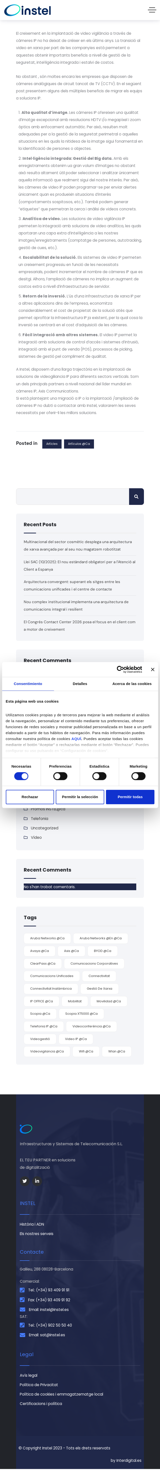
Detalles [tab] (80, 684)
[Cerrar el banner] (152, 669)
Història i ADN (32, 1224)
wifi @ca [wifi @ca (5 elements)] (86, 1052)
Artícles (52, 444)
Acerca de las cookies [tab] (132, 684)
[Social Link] (25, 1182)
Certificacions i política (41, 1404)
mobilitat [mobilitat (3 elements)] (75, 1001)
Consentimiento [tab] (28, 684)
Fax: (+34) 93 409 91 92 (49, 1300)
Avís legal (28, 1376)
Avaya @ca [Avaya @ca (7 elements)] (39, 951)
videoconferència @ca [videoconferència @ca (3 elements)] (91, 1026)
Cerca (136, 496)
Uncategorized (44, 828)
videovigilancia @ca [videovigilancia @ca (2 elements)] (47, 1052)
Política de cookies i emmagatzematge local (61, 1395)
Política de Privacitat (39, 1385)
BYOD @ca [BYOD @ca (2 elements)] (102, 951)
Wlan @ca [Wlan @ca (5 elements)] (116, 1052)
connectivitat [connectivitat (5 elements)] (99, 976)
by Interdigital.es (126, 1461)
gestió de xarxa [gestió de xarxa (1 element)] (99, 989)
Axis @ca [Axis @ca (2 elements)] (71, 951)
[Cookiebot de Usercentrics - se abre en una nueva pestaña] (120, 669)
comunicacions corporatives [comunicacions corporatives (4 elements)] (94, 964)
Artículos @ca (79, 444)
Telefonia (39, 819)
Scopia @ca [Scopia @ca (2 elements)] (40, 1014)
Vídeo (36, 838)
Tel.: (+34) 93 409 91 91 (48, 1290)
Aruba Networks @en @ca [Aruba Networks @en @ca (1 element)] (101, 938)
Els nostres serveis (36, 1234)
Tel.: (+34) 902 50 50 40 (50, 1326)
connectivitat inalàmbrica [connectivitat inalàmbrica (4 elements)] (51, 989)
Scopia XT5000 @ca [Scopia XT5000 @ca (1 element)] (81, 1014)
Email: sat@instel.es (47, 1335)
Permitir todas (130, 797)
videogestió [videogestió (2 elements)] (40, 1039)
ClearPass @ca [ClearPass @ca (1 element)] (42, 964)
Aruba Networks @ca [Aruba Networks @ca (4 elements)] (47, 938)
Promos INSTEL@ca (48, 809)
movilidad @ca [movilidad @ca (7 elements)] (109, 1001)
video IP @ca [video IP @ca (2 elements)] (76, 1039)
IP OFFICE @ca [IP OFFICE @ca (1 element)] (41, 1001)
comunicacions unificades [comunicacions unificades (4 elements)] (51, 976)
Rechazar (30, 797)
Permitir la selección (80, 797)
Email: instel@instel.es (49, 1310)
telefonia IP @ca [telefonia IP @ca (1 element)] (43, 1026)
